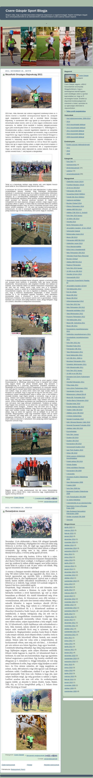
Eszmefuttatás (71, 431)
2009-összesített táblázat (75, 137)
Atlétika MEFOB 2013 (74, 262)
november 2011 (70, 626)
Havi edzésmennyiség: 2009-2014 (78, 118)
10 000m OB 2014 (72, 219)
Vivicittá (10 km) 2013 (74, 274)
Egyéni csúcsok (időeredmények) (78, 145)
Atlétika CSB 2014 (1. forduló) (76, 212)
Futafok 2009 (71, 485)
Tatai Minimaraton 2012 (74, 314)
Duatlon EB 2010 (72, 438)
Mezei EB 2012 (71, 295)
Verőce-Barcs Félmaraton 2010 (77, 400)
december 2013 (70, 572)
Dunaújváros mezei (15, 511)
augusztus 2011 (70, 635)
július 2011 (68, 638)
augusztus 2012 (70, 611)
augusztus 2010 (70, 661)
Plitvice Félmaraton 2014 (75, 206)
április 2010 (68, 673)
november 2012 (70, 602)
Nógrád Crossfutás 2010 (75, 419)
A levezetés (70, 474)
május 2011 (68, 644)
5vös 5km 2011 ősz (73, 343)
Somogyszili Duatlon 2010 (75, 447)
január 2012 (68, 620)
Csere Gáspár (84, 75)
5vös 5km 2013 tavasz (74, 268)
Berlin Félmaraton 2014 (74, 225)
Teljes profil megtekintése (76, 111)
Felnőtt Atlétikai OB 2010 (75, 407)
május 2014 (68, 560)
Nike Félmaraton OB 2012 (75, 307)
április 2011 (68, 646)
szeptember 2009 (70, 691)
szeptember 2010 (70, 658)
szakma (69, 171)
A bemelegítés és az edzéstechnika (78, 503)
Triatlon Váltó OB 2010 (74, 410)
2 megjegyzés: (40, 498)
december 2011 (70, 623)
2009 (68, 154)
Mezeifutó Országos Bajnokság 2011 (23, 74)
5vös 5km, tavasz (72, 434)
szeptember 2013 (70, 581)
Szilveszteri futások (73, 231)
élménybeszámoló (72, 168)
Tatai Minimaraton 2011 (74, 352)
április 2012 (68, 614)
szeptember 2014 (70, 548)
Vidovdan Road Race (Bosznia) (77, 256)
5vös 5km (69, 161)
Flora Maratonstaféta (73, 246)
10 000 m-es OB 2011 (74, 373)
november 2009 (70, 685)
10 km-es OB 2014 (73, 188)
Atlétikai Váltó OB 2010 (74, 428)
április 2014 (68, 563)
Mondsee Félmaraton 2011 (75, 361)
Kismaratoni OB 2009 (74, 471)
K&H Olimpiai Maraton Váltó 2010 (78, 422)
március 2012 (69, 617)
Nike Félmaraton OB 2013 (75, 253)
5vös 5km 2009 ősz (73, 488)
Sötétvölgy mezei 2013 (74, 243)
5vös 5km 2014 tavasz (74, 216)
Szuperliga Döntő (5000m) (75, 194)
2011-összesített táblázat (75, 131)
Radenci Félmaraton (73, 265)
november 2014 (70, 542)
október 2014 (69, 545)
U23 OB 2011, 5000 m (74, 358)
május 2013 (68, 587)
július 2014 (68, 554)
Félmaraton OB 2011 (73, 349)
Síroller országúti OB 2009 (75, 516)
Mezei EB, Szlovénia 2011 (75, 323)
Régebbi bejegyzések (51, 765)
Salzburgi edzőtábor (73, 200)
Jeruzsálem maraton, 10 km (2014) (78, 228)
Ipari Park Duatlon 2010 (74, 450)
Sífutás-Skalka (71, 464)
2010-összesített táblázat (75, 134)
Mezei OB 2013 (71, 237)
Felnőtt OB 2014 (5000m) (75, 197)
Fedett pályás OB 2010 (74, 461)
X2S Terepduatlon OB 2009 (76, 497)
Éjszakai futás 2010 (73, 404)
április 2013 (68, 590)
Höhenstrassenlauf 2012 (75, 301)
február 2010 (69, 679)
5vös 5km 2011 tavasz (74, 370)
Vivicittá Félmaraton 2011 (75, 382)
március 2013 (69, 593)
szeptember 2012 (70, 608)
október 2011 (69, 629)
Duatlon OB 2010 (72, 441)
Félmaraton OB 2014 (73, 191)
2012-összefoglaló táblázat (75, 128)
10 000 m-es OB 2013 (74, 271)
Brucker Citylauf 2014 (74, 203)
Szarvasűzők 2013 (73, 277)
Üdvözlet (69, 520)
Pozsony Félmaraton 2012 (75, 317)
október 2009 (69, 688)
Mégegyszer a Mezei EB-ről (76, 394)
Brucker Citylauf (72, 259)
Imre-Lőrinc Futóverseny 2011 (77, 388)
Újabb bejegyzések (8, 765)
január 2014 (68, 569)
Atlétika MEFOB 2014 (74, 209)
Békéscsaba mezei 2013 (75, 234)
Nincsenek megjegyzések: (36, 755)
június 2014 (68, 557)
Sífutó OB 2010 (71, 453)
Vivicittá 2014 (71, 222)
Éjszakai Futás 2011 (73, 346)
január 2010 (68, 682)
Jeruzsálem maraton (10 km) (76, 286)
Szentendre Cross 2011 (74, 391)
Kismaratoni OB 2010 (74, 444)
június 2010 (68, 667)
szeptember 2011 (70, 632)
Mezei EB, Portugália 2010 (75, 397)
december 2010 (70, 656)
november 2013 (70, 575)
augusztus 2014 (70, 551)
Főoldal (29, 765)
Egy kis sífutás (71, 292)
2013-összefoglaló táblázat (75, 124)
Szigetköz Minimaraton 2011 (76, 364)
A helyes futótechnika (73, 416)
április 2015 (68, 527)
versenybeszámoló (50, 501)
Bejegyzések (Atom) (18, 769)
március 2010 (69, 676)
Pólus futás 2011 (72, 385)
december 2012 (70, 599)
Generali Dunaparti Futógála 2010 (78, 425)
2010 (68, 151)
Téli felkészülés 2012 (73, 320)
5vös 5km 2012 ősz (73, 304)
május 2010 (68, 670)
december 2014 (70, 539)
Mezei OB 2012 (71, 298)
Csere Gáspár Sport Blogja (26, 11)
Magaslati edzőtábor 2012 (75, 310)
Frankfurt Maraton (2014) (75, 185)
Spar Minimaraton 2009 (74, 482)
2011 (68, 148)
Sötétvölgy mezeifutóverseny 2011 (78, 334)
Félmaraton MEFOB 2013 (75, 240)
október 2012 (69, 605)
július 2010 (68, 664)
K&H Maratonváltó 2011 (74, 367)
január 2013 (68, 596)
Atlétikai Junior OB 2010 (74, 413)
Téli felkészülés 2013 (73, 289)
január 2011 (68, 653)
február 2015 (69, 533)
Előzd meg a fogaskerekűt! (75, 249)
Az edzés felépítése (73, 500)
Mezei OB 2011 (71, 326)
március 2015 (69, 530)
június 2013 (68, 584)
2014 (68, 121)
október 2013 (69, 578)
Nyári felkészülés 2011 (74, 355)
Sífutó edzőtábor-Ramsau (75, 467)
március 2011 (69, 650)
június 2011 (68, 641)
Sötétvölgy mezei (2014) (75, 182)
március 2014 (69, 566)
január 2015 (68, 536)
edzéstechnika (71, 165)
